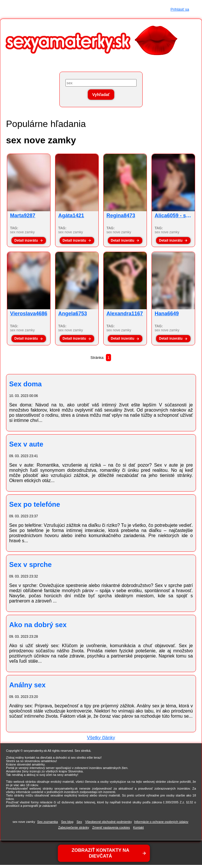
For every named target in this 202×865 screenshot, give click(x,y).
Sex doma (25, 384)
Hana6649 (167, 313)
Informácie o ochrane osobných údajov (161, 821)
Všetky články (101, 737)
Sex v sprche (30, 564)
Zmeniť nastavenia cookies (111, 827)
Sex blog (67, 821)
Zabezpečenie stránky (73, 827)
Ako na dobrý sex (38, 625)
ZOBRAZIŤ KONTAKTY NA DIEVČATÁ (100, 853)
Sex (79, 821)
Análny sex (27, 685)
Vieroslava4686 (28, 313)
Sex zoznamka (47, 821)
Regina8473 (120, 215)
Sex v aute (26, 444)
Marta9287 (22, 215)
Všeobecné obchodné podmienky (108, 821)
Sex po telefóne (34, 504)
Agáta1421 (71, 215)
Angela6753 (72, 313)
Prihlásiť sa (179, 9)
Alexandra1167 (124, 313)
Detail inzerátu (26, 240)
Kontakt (138, 827)
